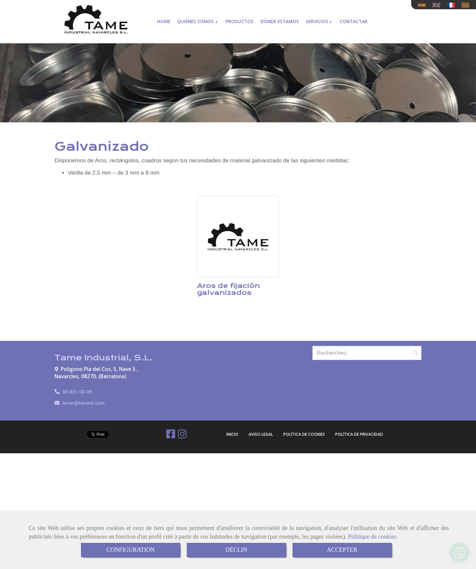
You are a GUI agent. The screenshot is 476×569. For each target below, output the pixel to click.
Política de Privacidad (359, 434)
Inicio (232, 434)
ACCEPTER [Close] (342, 550)
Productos (239, 19)
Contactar (354, 19)
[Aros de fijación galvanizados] (238, 237)
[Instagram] (182, 436)
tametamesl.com (83, 403)
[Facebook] (170, 436)
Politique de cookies (372, 536)
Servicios (319, 19)
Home (163, 19)
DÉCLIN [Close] (236, 550)
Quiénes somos (197, 19)
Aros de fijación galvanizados (228, 289)
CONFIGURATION (130, 550)
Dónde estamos (279, 19)
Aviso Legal (261, 434)
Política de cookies (304, 434)
